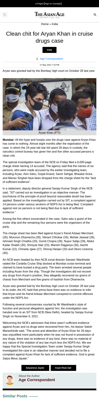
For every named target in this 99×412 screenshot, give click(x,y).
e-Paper (39, 3)
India (49, 50)
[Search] (95, 15)
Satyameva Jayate (35, 368)
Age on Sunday (53, 3)
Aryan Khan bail (63, 368)
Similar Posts (15, 396)
